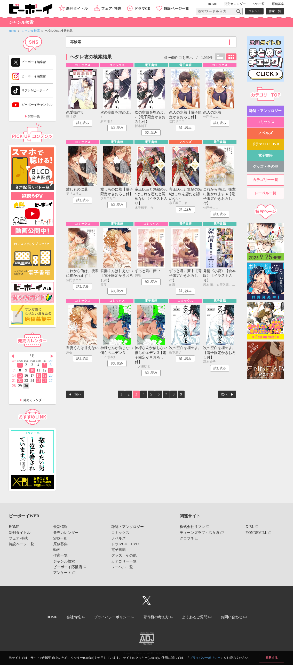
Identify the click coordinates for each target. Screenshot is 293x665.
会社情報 (73, 617)
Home (12, 31)
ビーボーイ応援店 (67, 567)
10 (32, 370)
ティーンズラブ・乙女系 (199, 533)
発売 (235, 4)
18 (38, 375)
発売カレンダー (34, 400)
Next (52, 356)
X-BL (250, 527)
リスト (220, 56)
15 (20, 375)
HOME (212, 4)
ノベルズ (265, 133)
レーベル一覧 (265, 193)
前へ (78, 394)
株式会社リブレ (192, 527)
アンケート (62, 573)
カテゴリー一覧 (265, 180)
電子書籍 (265, 155)
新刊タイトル (77, 9)
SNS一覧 (259, 4)
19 (44, 375)
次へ (224, 394)
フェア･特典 (111, 9)
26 (44, 381)
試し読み (82, 123)
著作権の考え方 (156, 617)
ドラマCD (142, 9)
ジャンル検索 (30, 31)
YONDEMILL (256, 533)
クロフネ (187, 538)
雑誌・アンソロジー (265, 111)
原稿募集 (278, 4)
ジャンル (254, 11)
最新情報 (60, 527)
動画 (56, 550)
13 (50, 370)
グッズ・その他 (265, 167)
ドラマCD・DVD (265, 144)
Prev (13, 356)
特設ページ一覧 (176, 9)
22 (20, 381)
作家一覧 (275, 11)
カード (231, 56)
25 (38, 381)
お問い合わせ (231, 617)
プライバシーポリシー (204, 658)
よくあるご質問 (194, 617)
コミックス (265, 122)
